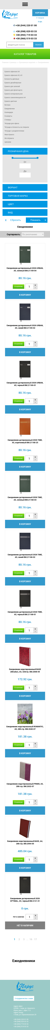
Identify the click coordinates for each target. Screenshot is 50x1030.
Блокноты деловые (12, 79)
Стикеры (8, 120)
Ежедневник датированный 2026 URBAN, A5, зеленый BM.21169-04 (25, 269)
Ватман (7, 105)
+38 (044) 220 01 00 (26, 25)
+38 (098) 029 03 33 (26, 31)
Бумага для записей (12, 86)
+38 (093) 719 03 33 (26, 34)
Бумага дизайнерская (13, 83)
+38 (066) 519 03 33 (26, 38)
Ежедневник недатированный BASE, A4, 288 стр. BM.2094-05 (25, 842)
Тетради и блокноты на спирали (17, 127)
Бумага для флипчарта (13, 90)
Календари (9, 112)
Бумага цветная (11, 101)
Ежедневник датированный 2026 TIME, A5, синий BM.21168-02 (25, 555)
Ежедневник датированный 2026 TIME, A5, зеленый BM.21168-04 (25, 498)
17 (35, 939)
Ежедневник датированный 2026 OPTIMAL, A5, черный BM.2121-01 (25, 899)
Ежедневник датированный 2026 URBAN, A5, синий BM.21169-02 (25, 326)
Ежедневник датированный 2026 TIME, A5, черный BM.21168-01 (25, 613)
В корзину (25, 294)
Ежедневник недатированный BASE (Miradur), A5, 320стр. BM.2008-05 (25, 670)
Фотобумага (9, 138)
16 (30, 939)
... (27, 939)
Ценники (8, 142)
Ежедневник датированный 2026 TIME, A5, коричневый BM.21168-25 (25, 441)
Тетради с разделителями (14, 131)
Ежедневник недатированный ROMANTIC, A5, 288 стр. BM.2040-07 (25, 727)
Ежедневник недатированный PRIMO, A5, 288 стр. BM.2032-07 (25, 785)
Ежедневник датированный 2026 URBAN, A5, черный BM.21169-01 (25, 383)
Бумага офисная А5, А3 (13, 75)
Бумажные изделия (27, 62)
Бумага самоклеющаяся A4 (15, 97)
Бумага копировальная (14, 94)
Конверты (8, 116)
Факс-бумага (9, 134)
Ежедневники (10, 108)
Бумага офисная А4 (12, 71)
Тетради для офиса (12, 123)
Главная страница (9, 62)
